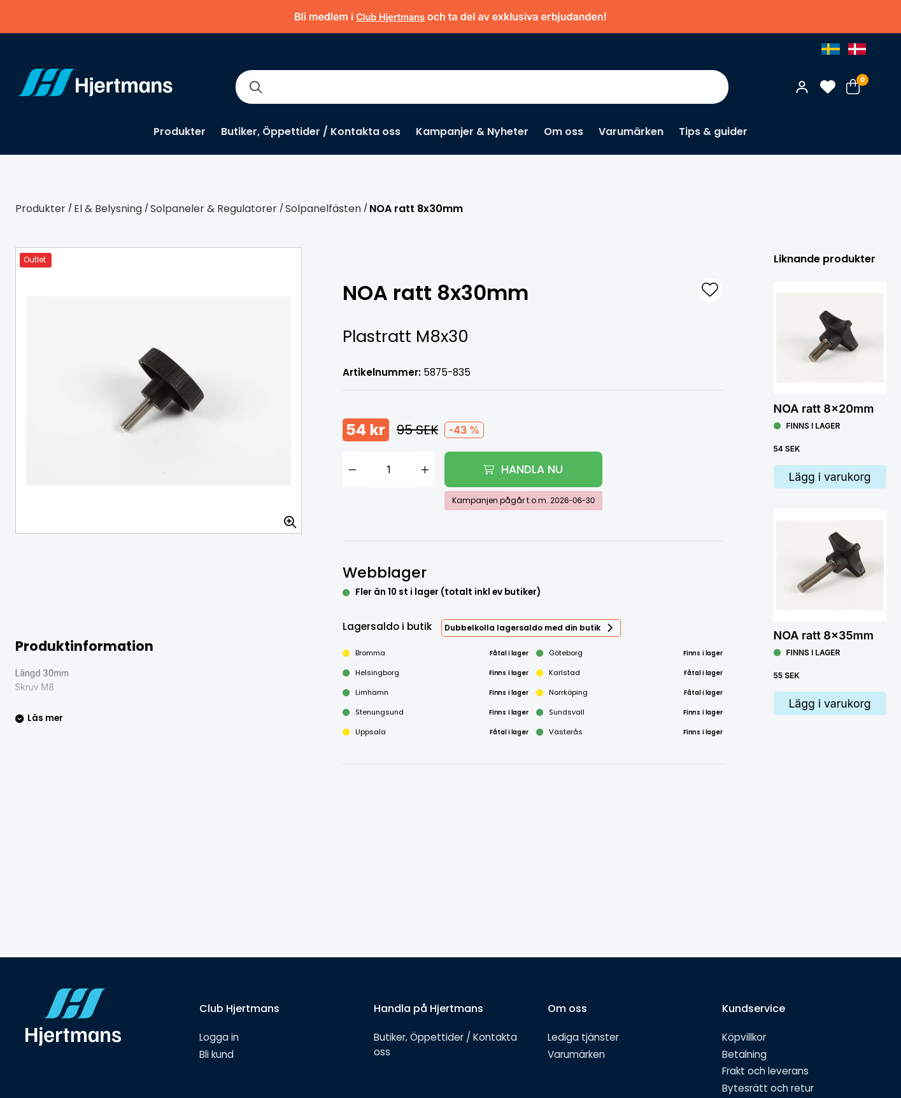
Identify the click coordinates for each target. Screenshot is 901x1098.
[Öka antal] (425, 469)
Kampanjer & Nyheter (472, 131)
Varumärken (631, 131)
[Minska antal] (353, 469)
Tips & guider (713, 131)
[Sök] (256, 87)
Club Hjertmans (390, 16)
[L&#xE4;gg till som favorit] (710, 290)
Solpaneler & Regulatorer (213, 208)
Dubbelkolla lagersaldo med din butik (522, 627)
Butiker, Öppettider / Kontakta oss (311, 131)
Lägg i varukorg (829, 476)
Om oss (563, 131)
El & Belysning (108, 208)
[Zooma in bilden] (286, 518)
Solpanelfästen (323, 208)
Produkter (179, 131)
